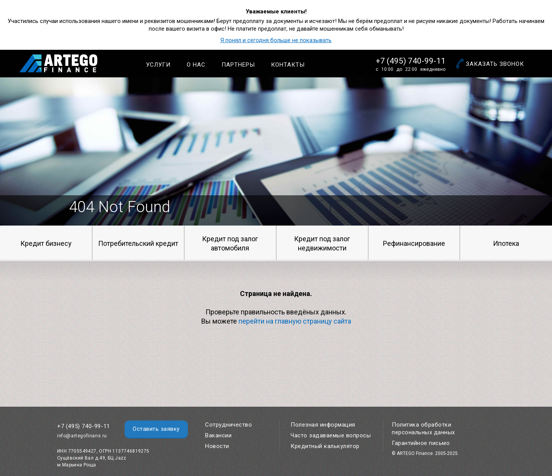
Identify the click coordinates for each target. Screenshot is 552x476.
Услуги (158, 64)
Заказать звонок (495, 64)
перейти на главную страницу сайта (294, 321)
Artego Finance (58, 63)
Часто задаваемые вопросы (331, 435)
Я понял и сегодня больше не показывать (276, 40)
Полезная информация (323, 424)
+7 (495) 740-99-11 (410, 60)
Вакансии (218, 435)
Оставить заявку (156, 428)
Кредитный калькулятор (325, 446)
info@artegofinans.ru (82, 435)
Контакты (288, 64)
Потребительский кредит (138, 243)
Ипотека (506, 243)
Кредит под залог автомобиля (230, 243)
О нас (196, 64)
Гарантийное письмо (421, 443)
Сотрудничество (228, 424)
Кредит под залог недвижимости (322, 243)
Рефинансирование (414, 243)
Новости (217, 446)
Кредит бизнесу (46, 243)
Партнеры (238, 64)
